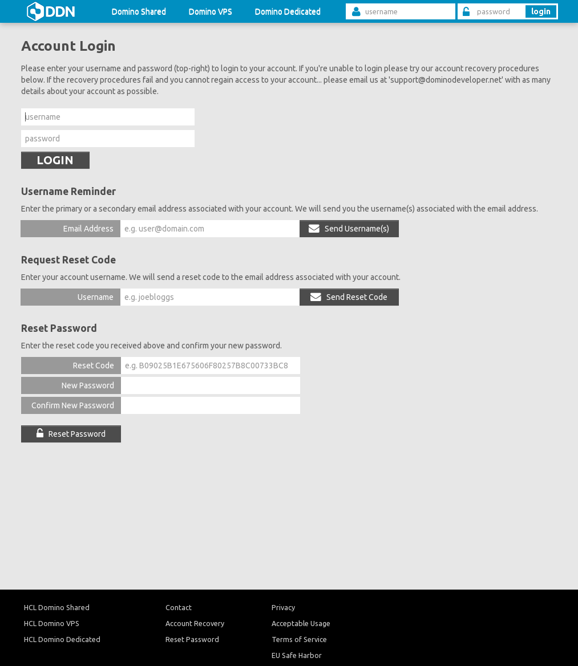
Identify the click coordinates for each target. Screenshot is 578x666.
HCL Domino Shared (57, 607)
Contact (178, 607)
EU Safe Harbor (297, 655)
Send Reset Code (348, 297)
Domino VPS (210, 11)
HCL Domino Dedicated (62, 639)
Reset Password (71, 433)
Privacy (283, 607)
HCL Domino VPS (51, 623)
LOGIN (55, 159)
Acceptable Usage (301, 623)
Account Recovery (194, 623)
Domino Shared (139, 11)
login (541, 11)
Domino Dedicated (288, 11)
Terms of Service (299, 639)
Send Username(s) (349, 228)
